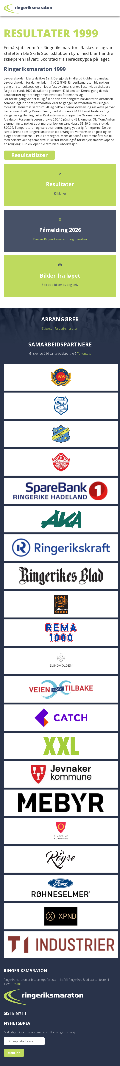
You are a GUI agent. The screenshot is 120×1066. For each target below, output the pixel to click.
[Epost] (24, 1041)
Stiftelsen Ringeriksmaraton (60, 328)
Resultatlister (29, 155)
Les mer (17, 984)
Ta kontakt (84, 353)
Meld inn (13, 1053)
